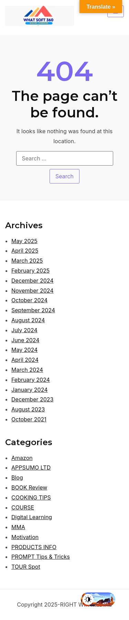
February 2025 (30, 270)
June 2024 (25, 340)
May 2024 (24, 349)
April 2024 (25, 359)
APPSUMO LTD (31, 467)
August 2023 (28, 409)
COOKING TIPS (31, 497)
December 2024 (32, 280)
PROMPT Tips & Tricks (40, 556)
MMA (18, 527)
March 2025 (27, 260)
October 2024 (29, 300)
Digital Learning (31, 517)
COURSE (22, 507)
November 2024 (32, 290)
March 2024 (27, 369)
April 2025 (24, 250)
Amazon (22, 457)
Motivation (25, 537)
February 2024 (30, 379)
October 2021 (28, 419)
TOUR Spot (25, 566)
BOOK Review (29, 487)
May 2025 (24, 241)
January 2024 (29, 389)
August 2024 (28, 320)
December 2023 (32, 399)
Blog (17, 477)
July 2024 (24, 330)
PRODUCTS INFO (33, 547)
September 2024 (33, 310)
